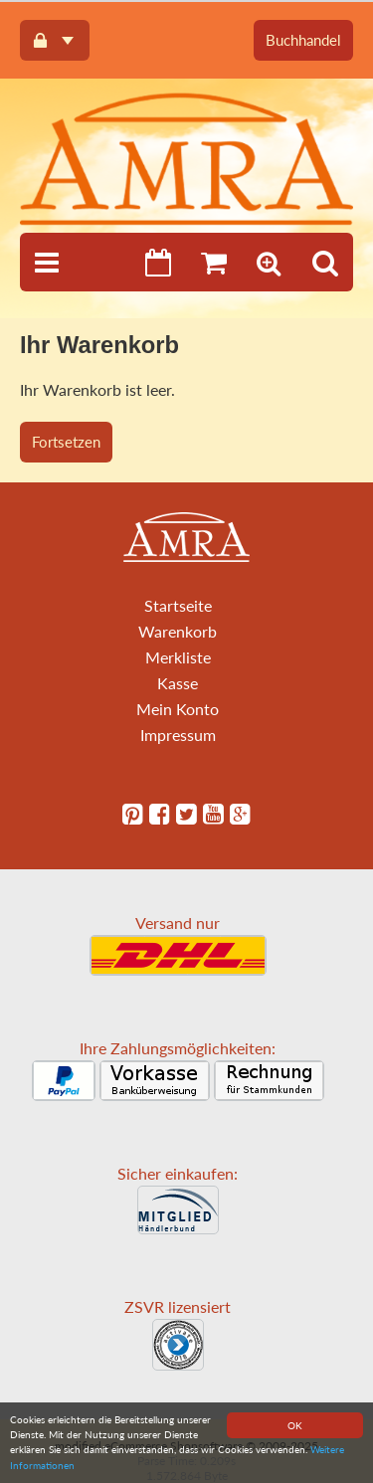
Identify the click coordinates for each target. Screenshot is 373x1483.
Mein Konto (177, 708)
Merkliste (178, 657)
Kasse (177, 682)
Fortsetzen (66, 442)
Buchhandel (303, 40)
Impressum (178, 734)
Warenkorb (177, 631)
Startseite (178, 605)
